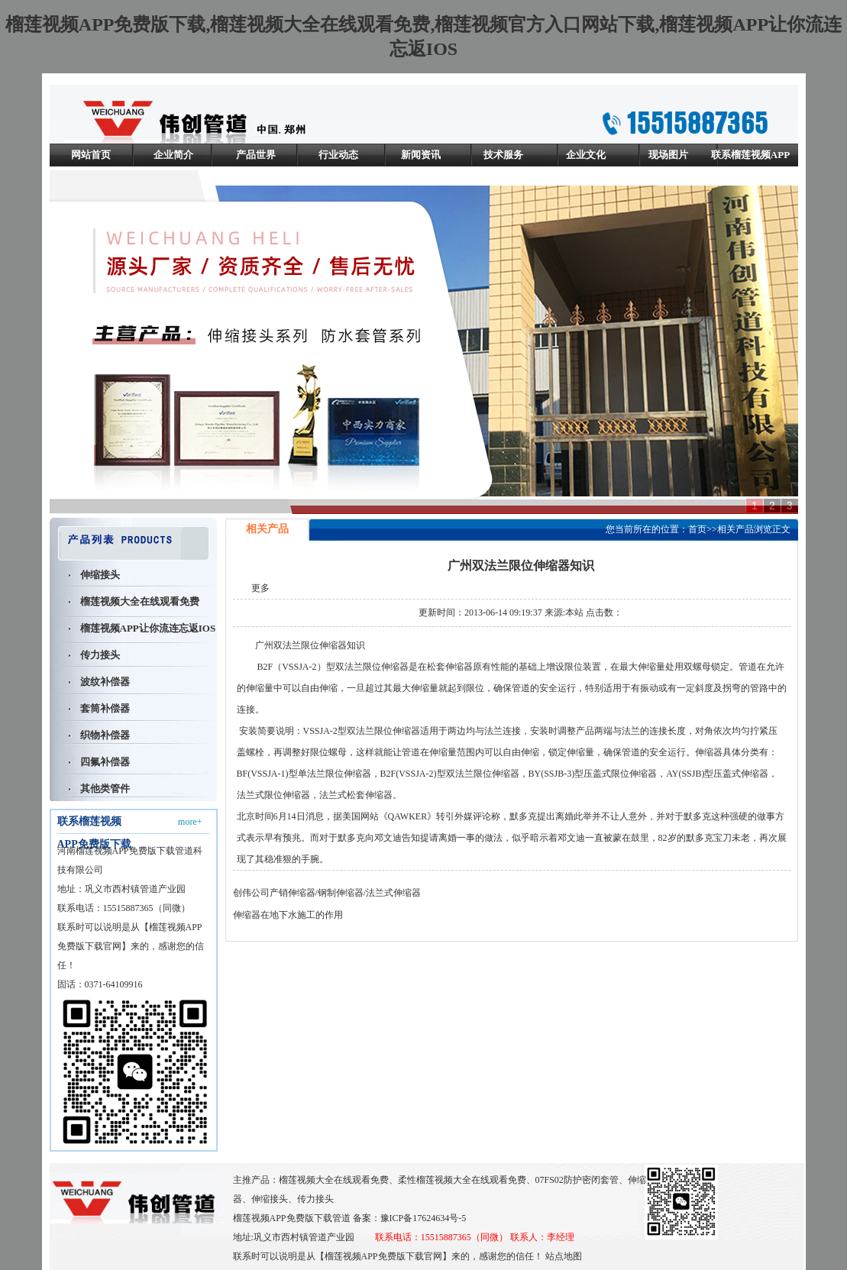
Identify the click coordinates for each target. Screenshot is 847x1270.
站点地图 (563, 1256)
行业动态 (338, 154)
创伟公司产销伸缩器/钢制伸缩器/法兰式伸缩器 (327, 892)
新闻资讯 (421, 154)
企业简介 (173, 154)
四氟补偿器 (105, 761)
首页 (697, 529)
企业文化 (586, 154)
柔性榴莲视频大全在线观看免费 (462, 1180)
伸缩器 (333, 645)
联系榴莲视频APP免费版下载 (750, 166)
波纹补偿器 (105, 681)
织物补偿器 (105, 735)
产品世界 (256, 154)
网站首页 (91, 154)
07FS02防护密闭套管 (577, 1180)
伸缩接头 (100, 574)
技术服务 (503, 154)
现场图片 (668, 154)
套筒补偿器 (105, 708)
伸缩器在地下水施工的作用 (288, 915)
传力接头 (100, 655)
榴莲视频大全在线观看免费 (139, 601)
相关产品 (735, 529)
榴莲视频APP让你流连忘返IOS (148, 628)
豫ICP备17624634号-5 (423, 1218)
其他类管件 (105, 788)
